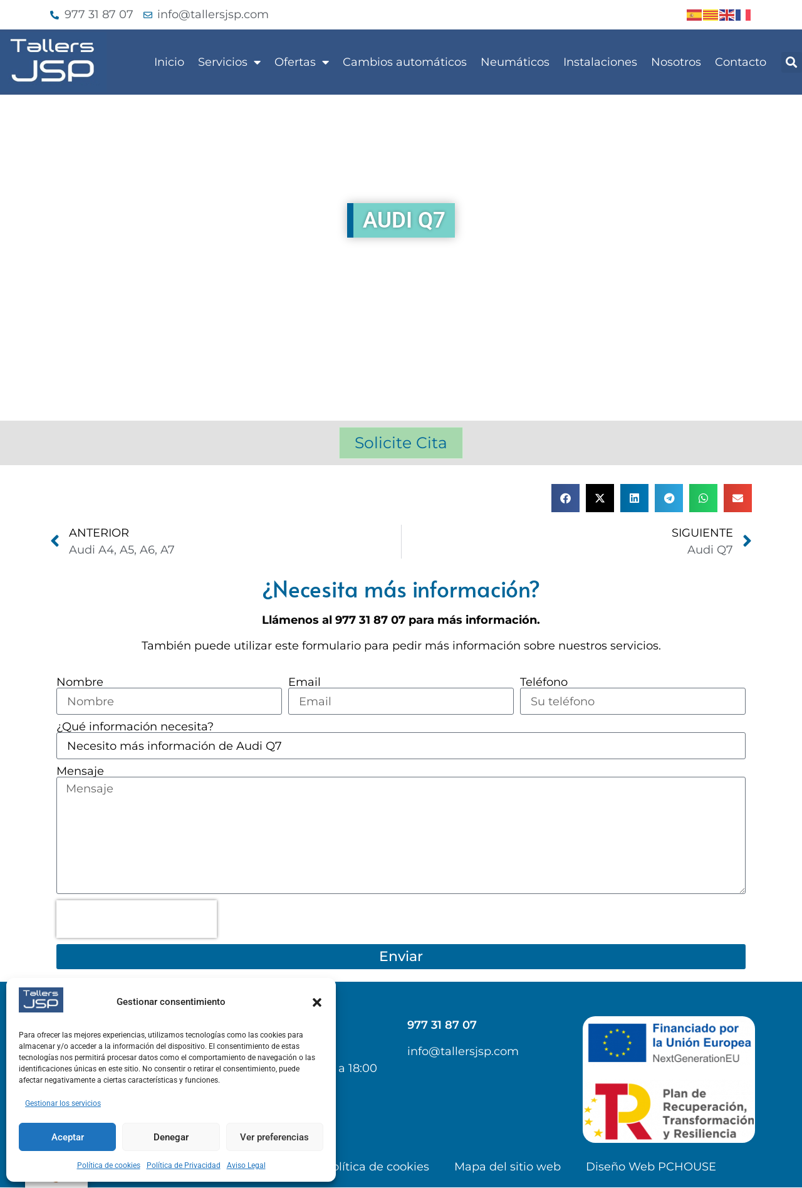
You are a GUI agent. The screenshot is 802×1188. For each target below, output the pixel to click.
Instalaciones (600, 62)
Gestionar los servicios (63, 1103)
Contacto (740, 62)
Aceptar (67, 1137)
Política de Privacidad (184, 1165)
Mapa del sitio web (507, 1167)
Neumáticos (515, 62)
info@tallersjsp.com (463, 1052)
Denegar (171, 1137)
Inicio (169, 62)
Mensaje (80, 771)
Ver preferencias (274, 1137)
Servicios (229, 62)
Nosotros (676, 62)
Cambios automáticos (405, 62)
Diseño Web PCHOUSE (651, 1167)
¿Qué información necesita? (135, 726)
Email (304, 682)
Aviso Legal (246, 1165)
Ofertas (301, 62)
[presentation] (136, 919)
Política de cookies (108, 1165)
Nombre (79, 682)
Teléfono (544, 682)
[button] (317, 1002)
